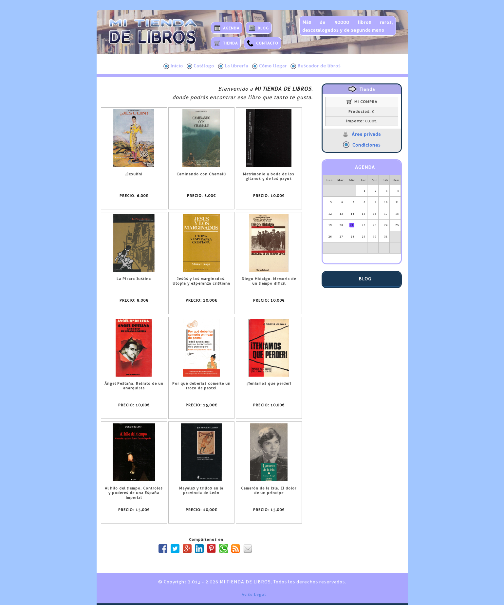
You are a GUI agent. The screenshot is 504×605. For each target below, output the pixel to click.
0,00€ (361, 121)
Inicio (173, 66)
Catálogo (200, 66)
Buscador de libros (315, 66)
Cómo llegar (269, 66)
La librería (233, 66)
